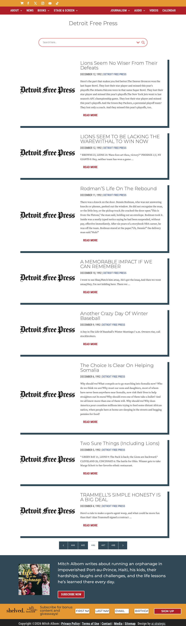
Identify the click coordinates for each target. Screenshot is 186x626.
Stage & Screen (64, 10)
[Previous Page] (63, 544)
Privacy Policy (70, 622)
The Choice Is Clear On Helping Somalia (117, 366)
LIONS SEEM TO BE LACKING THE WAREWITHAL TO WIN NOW (120, 137)
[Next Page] (122, 544)
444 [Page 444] (73, 543)
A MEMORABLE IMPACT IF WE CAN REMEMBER (116, 262)
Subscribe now (71, 593)
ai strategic (158, 622)
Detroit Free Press (114, 72)
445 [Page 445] (83, 543)
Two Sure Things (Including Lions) (119, 442)
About (14, 10)
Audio (138, 10)
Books (42, 10)
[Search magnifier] (143, 41)
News (30, 10)
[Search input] (89, 41)
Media (118, 622)
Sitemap (130, 622)
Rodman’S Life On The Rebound (118, 187)
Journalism (118, 10)
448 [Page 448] (113, 543)
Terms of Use (90, 622)
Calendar (169, 10)
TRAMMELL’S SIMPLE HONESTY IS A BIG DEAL (120, 495)
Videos (153, 10)
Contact (107, 622)
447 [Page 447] (103, 543)
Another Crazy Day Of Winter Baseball (114, 314)
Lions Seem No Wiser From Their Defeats (118, 64)
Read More (90, 113)
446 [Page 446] (93, 543)
